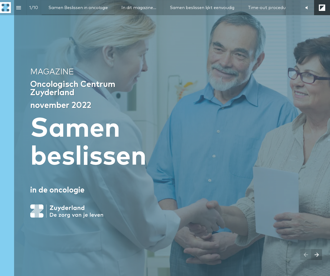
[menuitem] (78, 7)
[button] (306, 7)
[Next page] (316, 254)
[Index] (18, 7)
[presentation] (165, 138)
